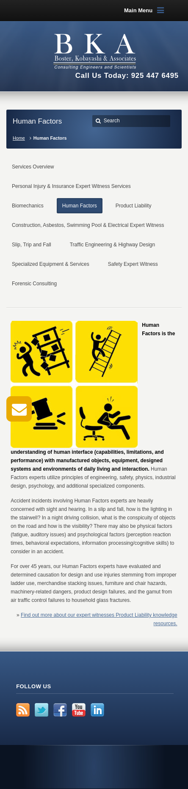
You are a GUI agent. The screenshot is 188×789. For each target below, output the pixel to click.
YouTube (79, 710)
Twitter (41, 710)
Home (19, 138)
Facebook (60, 710)
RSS (23, 710)
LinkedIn (97, 710)
